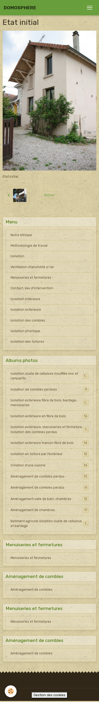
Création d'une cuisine (50, 465)
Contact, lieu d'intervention (32, 288)
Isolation (17, 256)
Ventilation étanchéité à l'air (32, 267)
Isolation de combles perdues (50, 389)
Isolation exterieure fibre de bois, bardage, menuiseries (50, 402)
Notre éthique (21, 235)
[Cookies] (11, 691)
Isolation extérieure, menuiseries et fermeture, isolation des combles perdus (50, 429)
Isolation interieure (25, 299)
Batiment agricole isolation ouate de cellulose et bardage (50, 523)
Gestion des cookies (49, 695)
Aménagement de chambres (50, 510)
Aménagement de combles (32, 589)
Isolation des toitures (27, 341)
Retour (49, 195)
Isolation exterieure (26, 309)
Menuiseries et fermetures (31, 277)
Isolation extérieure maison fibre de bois (50, 443)
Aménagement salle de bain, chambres (50, 499)
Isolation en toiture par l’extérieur (50, 454)
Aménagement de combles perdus (50, 476)
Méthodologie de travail (29, 245)
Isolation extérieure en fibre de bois (50, 416)
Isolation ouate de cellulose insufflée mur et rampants (50, 376)
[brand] (20, 8)
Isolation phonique (25, 331)
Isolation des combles (28, 320)
